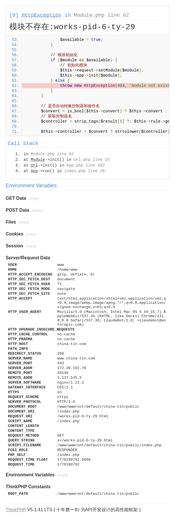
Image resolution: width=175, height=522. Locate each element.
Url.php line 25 (91, 159)
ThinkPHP (16, 509)
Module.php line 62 (101, 15)
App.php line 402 (85, 165)
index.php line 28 (84, 171)
